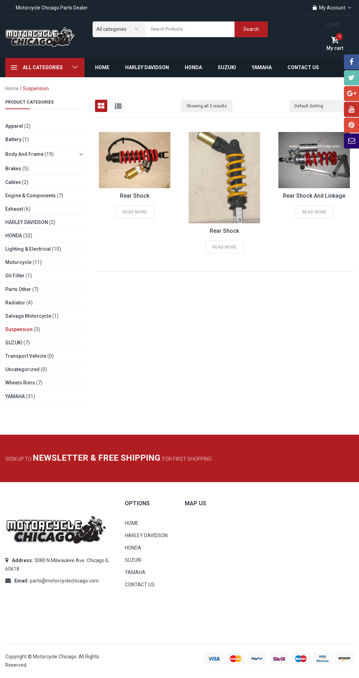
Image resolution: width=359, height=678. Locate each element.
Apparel (14, 126)
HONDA (13, 235)
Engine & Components (30, 195)
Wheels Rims (20, 383)
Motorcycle (18, 262)
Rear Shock (134, 195)
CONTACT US (140, 584)
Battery (13, 139)
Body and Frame (24, 154)
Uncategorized (22, 369)
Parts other (18, 289)
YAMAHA (15, 396)
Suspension (19, 329)
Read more (135, 212)
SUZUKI (13, 342)
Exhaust (14, 209)
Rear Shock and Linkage (314, 195)
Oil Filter (15, 275)
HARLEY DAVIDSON (26, 222)
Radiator (15, 302)
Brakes (13, 168)
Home (12, 88)
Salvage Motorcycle (28, 316)
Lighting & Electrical (28, 249)
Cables (13, 182)
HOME (131, 523)
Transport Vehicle (25, 356)
